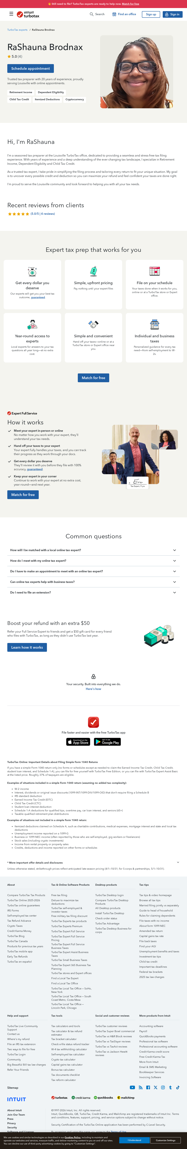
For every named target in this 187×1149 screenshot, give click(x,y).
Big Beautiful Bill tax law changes (26, 1064)
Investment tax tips (150, 956)
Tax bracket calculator (64, 1039)
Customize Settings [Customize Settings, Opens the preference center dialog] (165, 1140)
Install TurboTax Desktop (109, 913)
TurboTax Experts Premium (66, 926)
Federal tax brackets (151, 972)
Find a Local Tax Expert (64, 978)
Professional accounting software (158, 1046)
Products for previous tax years (25, 946)
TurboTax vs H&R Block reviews (113, 1036)
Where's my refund (18, 1039)
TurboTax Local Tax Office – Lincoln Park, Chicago (67, 1005)
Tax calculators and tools (65, 1026)
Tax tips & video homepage (155, 895)
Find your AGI (147, 946)
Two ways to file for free (21, 1049)
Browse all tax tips (149, 900)
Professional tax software (153, 1041)
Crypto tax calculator (63, 1059)
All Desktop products (107, 908)
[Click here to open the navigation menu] (11, 14)
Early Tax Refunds (17, 956)
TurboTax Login (16, 1054)
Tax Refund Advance (19, 920)
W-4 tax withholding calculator (69, 1049)
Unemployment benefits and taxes (159, 951)
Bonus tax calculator (63, 1069)
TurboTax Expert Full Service (68, 931)
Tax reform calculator (63, 1080)
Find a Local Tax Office (64, 983)
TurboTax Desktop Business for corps (113, 929)
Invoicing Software (150, 1077)
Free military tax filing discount (69, 916)
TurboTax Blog (15, 936)
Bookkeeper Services (151, 1072)
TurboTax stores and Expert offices (71, 973)
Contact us (13, 1034)
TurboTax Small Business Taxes (69, 960)
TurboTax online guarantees (23, 905)
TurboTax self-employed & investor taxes (66, 909)
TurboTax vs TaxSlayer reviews (112, 1041)
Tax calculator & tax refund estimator (66, 1032)
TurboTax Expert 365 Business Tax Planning (71, 966)
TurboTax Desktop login (109, 895)
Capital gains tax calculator (67, 1064)
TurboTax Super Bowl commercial (115, 1031)
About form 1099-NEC (152, 925)
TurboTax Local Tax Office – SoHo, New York (71, 989)
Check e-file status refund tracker (70, 1044)
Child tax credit (148, 961)
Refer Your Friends (18, 1069)
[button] (93, 863)
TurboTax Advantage (107, 923)
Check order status (106, 918)
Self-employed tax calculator (68, 1054)
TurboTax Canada (17, 941)
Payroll (143, 1031)
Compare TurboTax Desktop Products (111, 901)
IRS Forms (13, 910)
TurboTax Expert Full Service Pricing (68, 937)
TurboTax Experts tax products (69, 921)
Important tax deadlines (153, 966)
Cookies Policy (73, 1137)
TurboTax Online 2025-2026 (23, 900)
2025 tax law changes (151, 977)
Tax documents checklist (65, 1075)
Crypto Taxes (14, 925)
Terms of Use (118, 1131)
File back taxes (148, 941)
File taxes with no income (154, 920)
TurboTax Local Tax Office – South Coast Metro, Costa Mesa (71, 997)
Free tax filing (59, 895)
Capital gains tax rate (151, 936)
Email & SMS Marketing (153, 1067)
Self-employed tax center (22, 915)
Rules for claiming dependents (157, 915)
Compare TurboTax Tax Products (26, 895)
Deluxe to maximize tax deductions (65, 901)
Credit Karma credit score (154, 1051)
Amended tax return (151, 931)
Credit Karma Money (19, 931)
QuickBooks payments (152, 1036)
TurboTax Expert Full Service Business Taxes (68, 945)
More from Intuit (148, 1062)
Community (14, 1059)
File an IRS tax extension (21, 1044)
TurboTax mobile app (20, 951)
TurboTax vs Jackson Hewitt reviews (111, 1052)
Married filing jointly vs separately (159, 905)
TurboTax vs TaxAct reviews (111, 1046)
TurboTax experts (17, 29)
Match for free (130, 3)
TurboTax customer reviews (111, 1026)
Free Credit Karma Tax (152, 1056)
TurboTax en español (19, 961)
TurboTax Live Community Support (22, 1027)
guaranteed (38, 297)
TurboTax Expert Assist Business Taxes (69, 953)
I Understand (134, 1140)
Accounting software (151, 1026)
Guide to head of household (156, 910)
